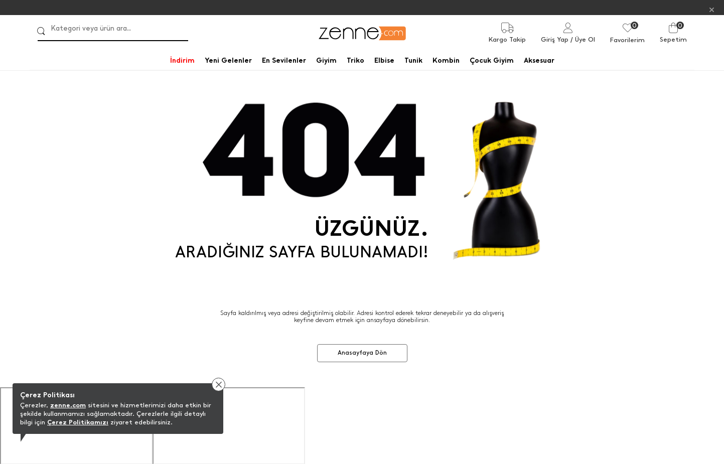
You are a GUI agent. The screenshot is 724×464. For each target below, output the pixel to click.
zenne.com (68, 405)
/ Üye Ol (582, 39)
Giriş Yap (554, 39)
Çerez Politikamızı (77, 422)
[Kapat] (711, 9)
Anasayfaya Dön (362, 352)
